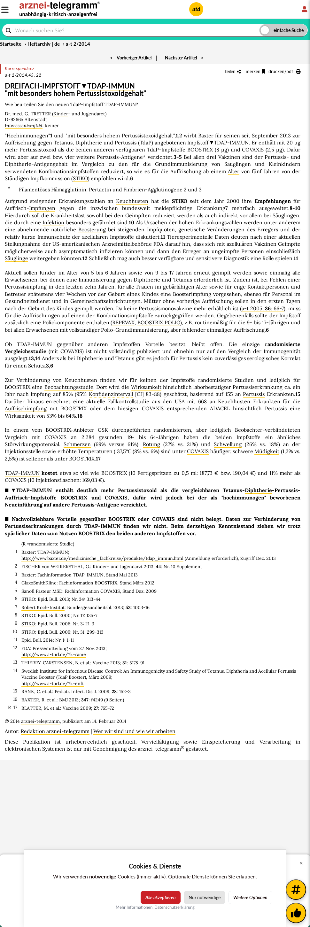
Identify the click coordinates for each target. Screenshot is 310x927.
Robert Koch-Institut (43, 607)
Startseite (10, 44)
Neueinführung (24, 504)
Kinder (60, 114)
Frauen (144, 286)
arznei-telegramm (40, 721)
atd (196, 9)
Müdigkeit (266, 451)
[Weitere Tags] (296, 889)
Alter (233, 171)
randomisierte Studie (51, 544)
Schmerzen (77, 444)
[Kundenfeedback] (296, 913)
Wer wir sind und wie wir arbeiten (134, 731)
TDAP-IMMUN (111, 85)
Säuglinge (16, 258)
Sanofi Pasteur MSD (41, 591)
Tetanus (63, 142)
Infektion (53, 222)
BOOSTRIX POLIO (158, 322)
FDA (158, 244)
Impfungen (42, 208)
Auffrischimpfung (26, 408)
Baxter (205, 135)
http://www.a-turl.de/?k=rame (53, 654)
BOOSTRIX (200, 149)
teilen (233, 71)
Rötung (151, 444)
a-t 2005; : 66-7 (263, 308)
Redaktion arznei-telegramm (55, 731)
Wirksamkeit (146, 387)
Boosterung (92, 229)
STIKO (80, 178)
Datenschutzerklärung (174, 907)
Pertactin (100, 189)
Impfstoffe (173, 149)
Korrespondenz (20, 68)
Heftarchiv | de (43, 44)
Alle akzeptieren (160, 897)
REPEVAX (123, 322)
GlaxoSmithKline (39, 583)
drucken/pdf (284, 71)
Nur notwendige (205, 897)
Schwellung (228, 444)
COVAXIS (253, 149)
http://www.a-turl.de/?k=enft (52, 683)
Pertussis (125, 142)
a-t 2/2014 (78, 44)
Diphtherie (88, 142)
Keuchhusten (132, 201)
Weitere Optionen (250, 897)
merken (255, 71)
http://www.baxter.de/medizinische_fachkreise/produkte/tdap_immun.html (102, 558)
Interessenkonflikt (24, 125)
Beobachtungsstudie (68, 387)
